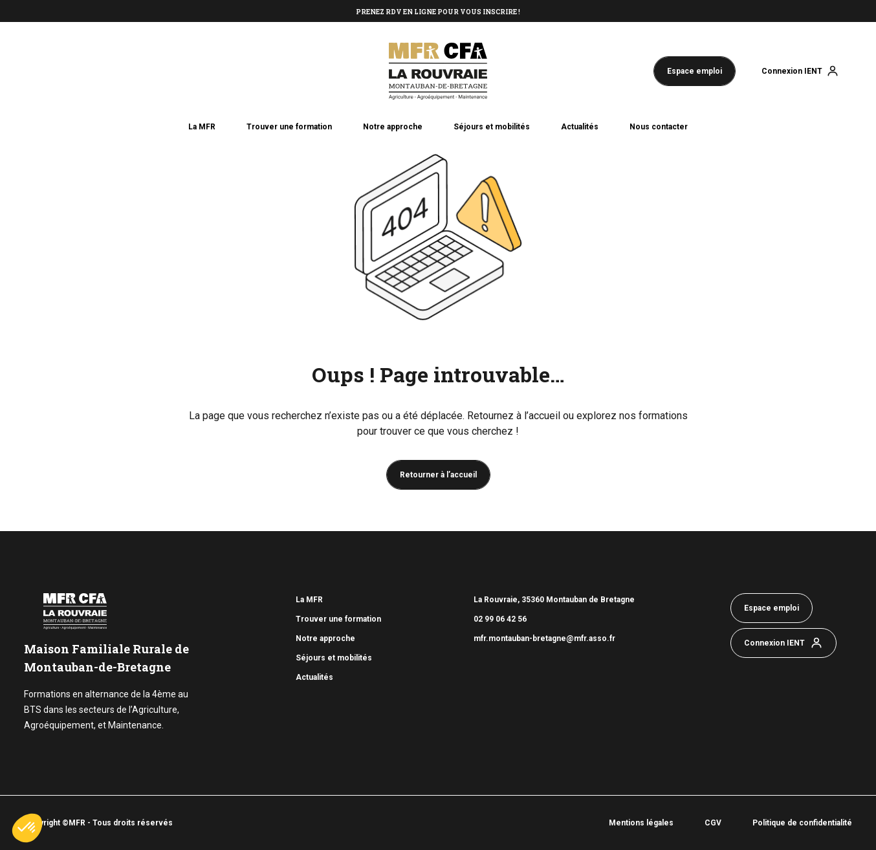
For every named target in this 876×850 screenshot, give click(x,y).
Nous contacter (659, 126)
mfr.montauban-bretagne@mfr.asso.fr (544, 638)
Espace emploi (694, 71)
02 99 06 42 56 (501, 619)
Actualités (579, 126)
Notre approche (392, 126)
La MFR (201, 126)
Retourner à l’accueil (438, 474)
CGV (713, 822)
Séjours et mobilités (492, 126)
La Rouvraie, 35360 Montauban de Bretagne (554, 599)
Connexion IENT (791, 71)
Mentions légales (641, 822)
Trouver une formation (289, 126)
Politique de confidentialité (802, 822)
